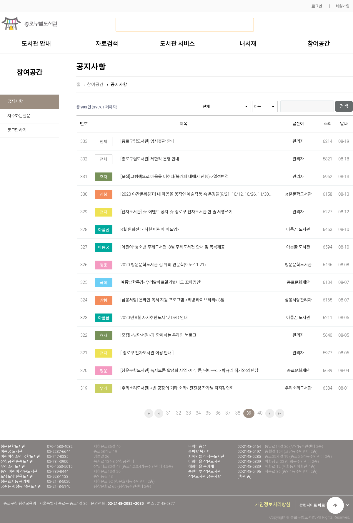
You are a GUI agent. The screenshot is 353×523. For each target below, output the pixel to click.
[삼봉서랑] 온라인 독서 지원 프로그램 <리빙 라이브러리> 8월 (173, 299)
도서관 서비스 (177, 43)
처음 (148, 413)
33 (188, 413)
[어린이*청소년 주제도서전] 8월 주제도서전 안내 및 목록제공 (173, 246)
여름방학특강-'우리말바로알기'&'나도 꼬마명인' (161, 282)
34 (198, 413)
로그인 (317, 6)
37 (227, 413)
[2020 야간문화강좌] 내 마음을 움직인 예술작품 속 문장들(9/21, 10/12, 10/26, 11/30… (196, 194)
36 (217, 413)
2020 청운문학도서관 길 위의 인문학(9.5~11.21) (163, 264)
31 (168, 413)
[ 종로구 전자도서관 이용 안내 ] (147, 352)
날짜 (344, 123)
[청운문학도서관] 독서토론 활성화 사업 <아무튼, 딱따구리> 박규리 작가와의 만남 (190, 370)
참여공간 (318, 43)
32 (178, 413)
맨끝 (279, 413)
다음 (269, 413)
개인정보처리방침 (272, 504)
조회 (328, 123)
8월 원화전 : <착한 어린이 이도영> (150, 229)
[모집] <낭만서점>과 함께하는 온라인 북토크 (158, 335)
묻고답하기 (16, 130)
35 (208, 413)
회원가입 (342, 6)
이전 (158, 413)
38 (237, 413)
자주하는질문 (18, 115)
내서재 (247, 43)
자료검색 (107, 43)
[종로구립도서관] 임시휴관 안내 (147, 141)
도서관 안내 (36, 43)
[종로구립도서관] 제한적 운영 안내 (150, 158)
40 (259, 413)
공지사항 (15, 101)
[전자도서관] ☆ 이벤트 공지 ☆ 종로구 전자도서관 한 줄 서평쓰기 (177, 211)
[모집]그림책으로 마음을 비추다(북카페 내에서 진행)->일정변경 (175, 176)
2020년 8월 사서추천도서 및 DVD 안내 (154, 317)
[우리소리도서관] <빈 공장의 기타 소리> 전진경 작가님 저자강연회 (177, 387)
